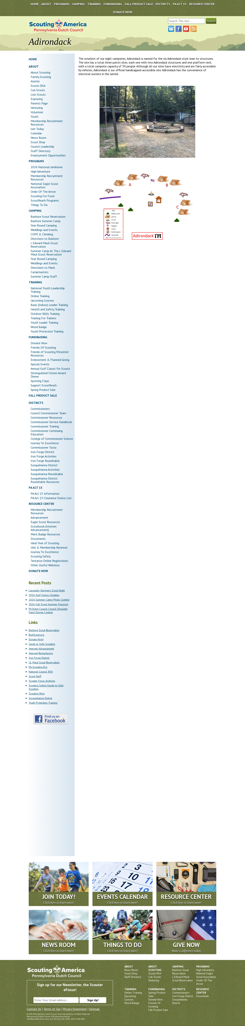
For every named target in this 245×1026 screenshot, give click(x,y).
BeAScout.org (36, 635)
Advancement (39, 517)
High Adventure (40, 171)
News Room (38, 138)
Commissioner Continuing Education (47, 432)
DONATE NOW (122, 12)
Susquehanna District (44, 465)
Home (35, 4)
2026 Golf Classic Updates (44, 595)
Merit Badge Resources (45, 534)
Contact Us (34, 1009)
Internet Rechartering (41, 653)
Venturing (37, 108)
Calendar (36, 133)
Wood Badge (39, 327)
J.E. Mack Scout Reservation (44, 662)
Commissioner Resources (46, 417)
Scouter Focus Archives (42, 681)
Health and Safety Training (48, 309)
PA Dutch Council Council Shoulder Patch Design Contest (48, 610)
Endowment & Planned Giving (50, 360)
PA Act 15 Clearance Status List (51, 498)
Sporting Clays (40, 381)
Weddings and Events (44, 230)
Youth (34, 116)
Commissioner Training (45, 426)
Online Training (40, 296)
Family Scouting (41, 77)
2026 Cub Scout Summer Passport (48, 604)
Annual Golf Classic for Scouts (50, 368)
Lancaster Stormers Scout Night (47, 590)
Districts (163, 4)
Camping (78, 4)
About (46, 4)
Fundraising (113, 4)
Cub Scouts (38, 90)
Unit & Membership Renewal (49, 547)
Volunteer (37, 112)
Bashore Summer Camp (45, 221)
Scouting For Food (42, 196)
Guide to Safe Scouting (42, 644)
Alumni (35, 81)
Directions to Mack (43, 268)
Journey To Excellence (45, 443)
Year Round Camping (44, 225)
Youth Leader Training (44, 322)
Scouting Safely (41, 556)
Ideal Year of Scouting (45, 543)
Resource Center (201, 4)
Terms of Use (52, 1009)
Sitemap (94, 1009)
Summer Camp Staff (44, 276)
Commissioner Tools (43, 447)
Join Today (37, 129)
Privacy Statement (75, 1009)
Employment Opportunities (48, 155)
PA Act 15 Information (45, 493)
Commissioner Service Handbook (51, 422)
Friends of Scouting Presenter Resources (50, 353)
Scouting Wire (37, 693)
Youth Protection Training (47, 331)
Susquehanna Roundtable (47, 474)
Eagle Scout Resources (45, 522)
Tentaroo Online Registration (49, 561)
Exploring (37, 99)
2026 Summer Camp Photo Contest (49, 599)
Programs (61, 4)
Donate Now (39, 343)
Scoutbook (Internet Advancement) (44, 528)
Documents (38, 539)
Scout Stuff (35, 676)
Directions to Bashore (45, 239)
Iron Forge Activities (43, 456)
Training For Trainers (43, 318)
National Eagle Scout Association (44, 185)
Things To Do (39, 205)
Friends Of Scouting (43, 347)
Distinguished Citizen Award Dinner (48, 374)
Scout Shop (38, 142)
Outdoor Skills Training (45, 314)
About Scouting (40, 72)
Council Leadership (42, 146)
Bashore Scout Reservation (48, 216)
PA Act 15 (179, 4)
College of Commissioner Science (52, 439)
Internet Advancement (41, 648)
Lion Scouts (38, 94)
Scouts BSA (38, 86)
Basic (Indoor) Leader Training (49, 305)
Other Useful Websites (45, 565)
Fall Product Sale (139, 4)
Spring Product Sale (43, 390)
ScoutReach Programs (45, 200)
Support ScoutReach (44, 385)
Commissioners (40, 409)
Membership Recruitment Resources (47, 122)
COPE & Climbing (42, 234)
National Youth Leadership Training (48, 289)
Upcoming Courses (42, 300)
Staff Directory (40, 151)
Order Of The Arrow (43, 191)
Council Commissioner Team (48, 413)
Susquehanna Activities (45, 469)
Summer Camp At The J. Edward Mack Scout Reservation (51, 252)
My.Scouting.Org (38, 667)
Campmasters (39, 272)
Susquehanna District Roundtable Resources (45, 480)
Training (94, 4)
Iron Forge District (42, 452)
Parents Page (39, 103)
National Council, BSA (41, 671)
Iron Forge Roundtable (45, 461)
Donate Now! (36, 639)
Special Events (40, 364)
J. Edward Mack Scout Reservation (44, 244)
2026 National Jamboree (47, 167)
